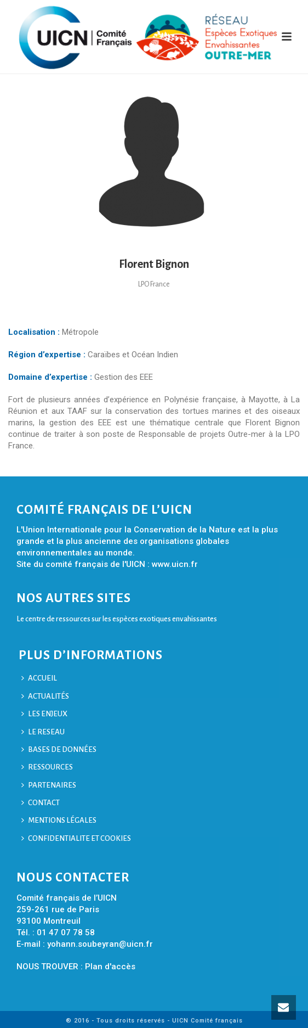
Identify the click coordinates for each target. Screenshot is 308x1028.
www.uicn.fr (175, 564)
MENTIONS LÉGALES (58, 820)
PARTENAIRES (48, 785)
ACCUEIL (39, 678)
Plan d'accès (110, 966)
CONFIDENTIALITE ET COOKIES (76, 838)
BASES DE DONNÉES (58, 749)
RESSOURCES (47, 767)
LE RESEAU (43, 732)
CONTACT (40, 803)
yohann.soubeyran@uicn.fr (100, 944)
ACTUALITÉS (45, 696)
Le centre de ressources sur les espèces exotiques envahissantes (116, 619)
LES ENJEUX (44, 714)
